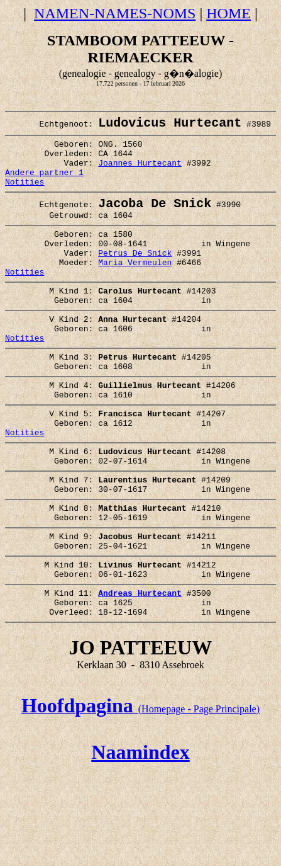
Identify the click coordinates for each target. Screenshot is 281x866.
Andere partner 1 (44, 184)
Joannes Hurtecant (140, 172)
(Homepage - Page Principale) (140, 785)
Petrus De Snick (135, 276)
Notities (24, 195)
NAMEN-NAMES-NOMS (115, 13)
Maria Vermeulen (135, 287)
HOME (228, 13)
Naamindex (140, 829)
